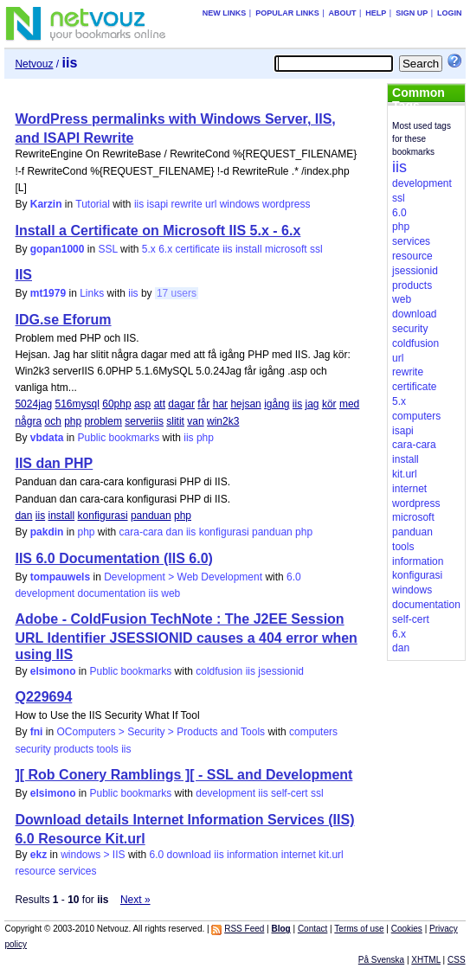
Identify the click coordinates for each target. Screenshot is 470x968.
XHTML (426, 960)
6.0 (294, 577)
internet (298, 855)
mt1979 (48, 293)
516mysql (77, 404)
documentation (112, 593)
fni (36, 732)
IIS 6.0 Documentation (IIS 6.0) (114, 558)
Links (92, 293)
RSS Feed (244, 928)
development (44, 593)
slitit (175, 421)
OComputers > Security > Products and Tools (160, 732)
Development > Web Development (183, 577)
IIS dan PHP (54, 463)
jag (312, 404)
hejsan (245, 404)
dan (23, 516)
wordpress (286, 204)
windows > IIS (93, 855)
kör (329, 404)
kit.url (331, 855)
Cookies (406, 928)
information (252, 855)
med (349, 404)
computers (313, 732)
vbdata (47, 438)
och (52, 421)
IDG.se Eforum (63, 319)
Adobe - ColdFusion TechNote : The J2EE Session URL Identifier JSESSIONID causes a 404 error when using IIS (186, 637)
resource (35, 871)
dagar (181, 404)
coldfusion (219, 671)
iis (139, 204)
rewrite (187, 204)
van (195, 421)
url (210, 204)
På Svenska (381, 960)
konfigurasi (103, 516)
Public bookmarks (119, 438)
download (189, 855)
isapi (158, 204)
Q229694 (43, 696)
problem (103, 421)
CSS (456, 960)
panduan (151, 516)
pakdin (47, 532)
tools (108, 749)
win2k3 (223, 421)
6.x (165, 249)
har (220, 404)
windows (240, 204)
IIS (23, 274)
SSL (108, 249)
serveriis (144, 421)
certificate (198, 249)
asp (142, 404)
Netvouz (34, 64)
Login (449, 13)
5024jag (33, 404)
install (248, 249)
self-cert (289, 793)
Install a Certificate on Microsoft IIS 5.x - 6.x (157, 230)
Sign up (412, 13)
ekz (38, 855)
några (28, 421)
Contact (312, 928)
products (73, 749)
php (72, 421)
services (77, 871)
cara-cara (141, 532)
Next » (135, 900)
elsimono (53, 671)
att (159, 404)
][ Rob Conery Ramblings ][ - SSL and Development (183, 774)
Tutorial (92, 204)
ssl (316, 249)
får (203, 404)
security (32, 749)
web (170, 593)
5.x (149, 249)
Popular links (287, 13)
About (343, 13)
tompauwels (60, 577)
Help (375, 13)
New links (225, 13)
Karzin (46, 204)
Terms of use (358, 928)
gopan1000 (57, 249)
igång (276, 404)
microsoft (286, 249)
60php (116, 404)
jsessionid (281, 671)
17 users (176, 293)
